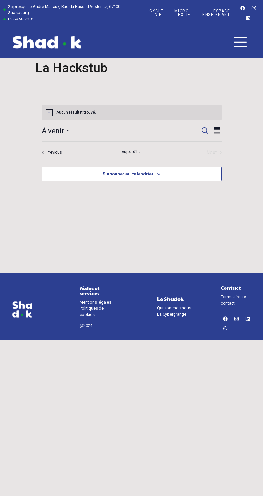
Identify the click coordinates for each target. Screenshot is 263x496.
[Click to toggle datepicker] (56, 131)
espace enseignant (216, 13)
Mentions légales (95, 302)
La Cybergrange (171, 314)
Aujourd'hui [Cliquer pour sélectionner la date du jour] (132, 152)
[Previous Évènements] (52, 152)
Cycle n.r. (156, 13)
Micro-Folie (182, 13)
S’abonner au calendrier (128, 173)
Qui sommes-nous (174, 307)
